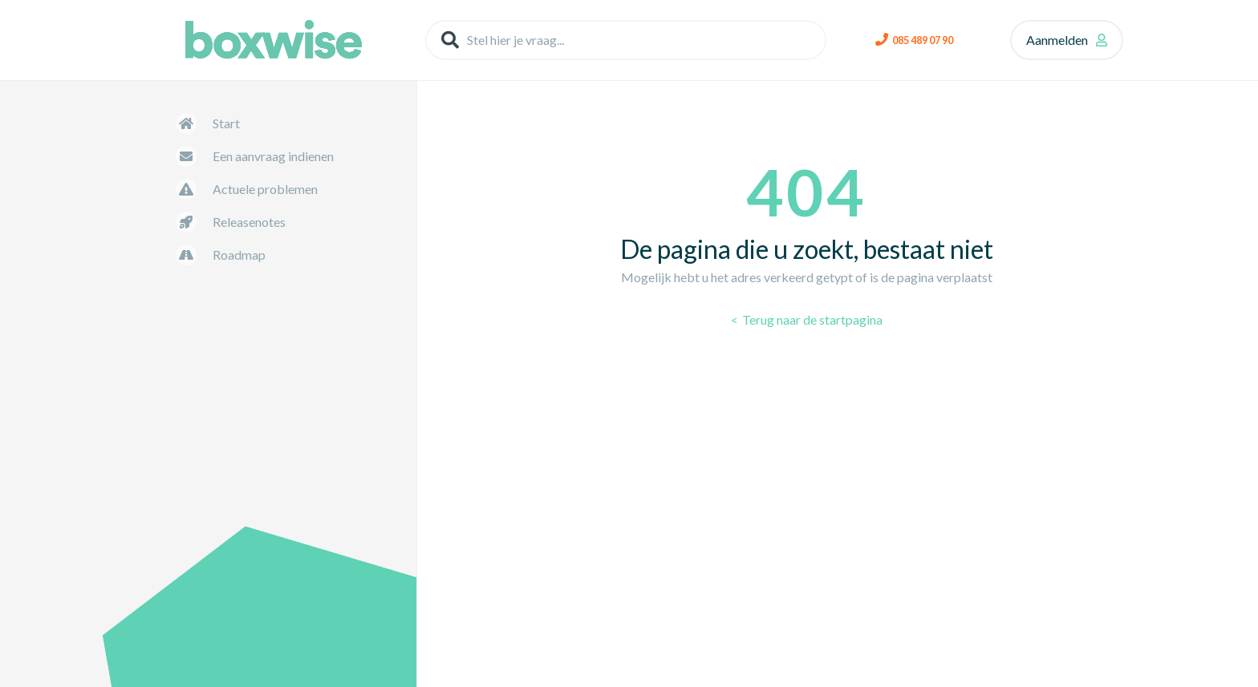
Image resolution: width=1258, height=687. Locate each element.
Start (226, 123)
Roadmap (239, 254)
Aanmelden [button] (1057, 39)
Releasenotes (249, 221)
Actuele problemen (265, 188)
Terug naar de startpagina (811, 319)
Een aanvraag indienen (273, 156)
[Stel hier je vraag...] (626, 40)
